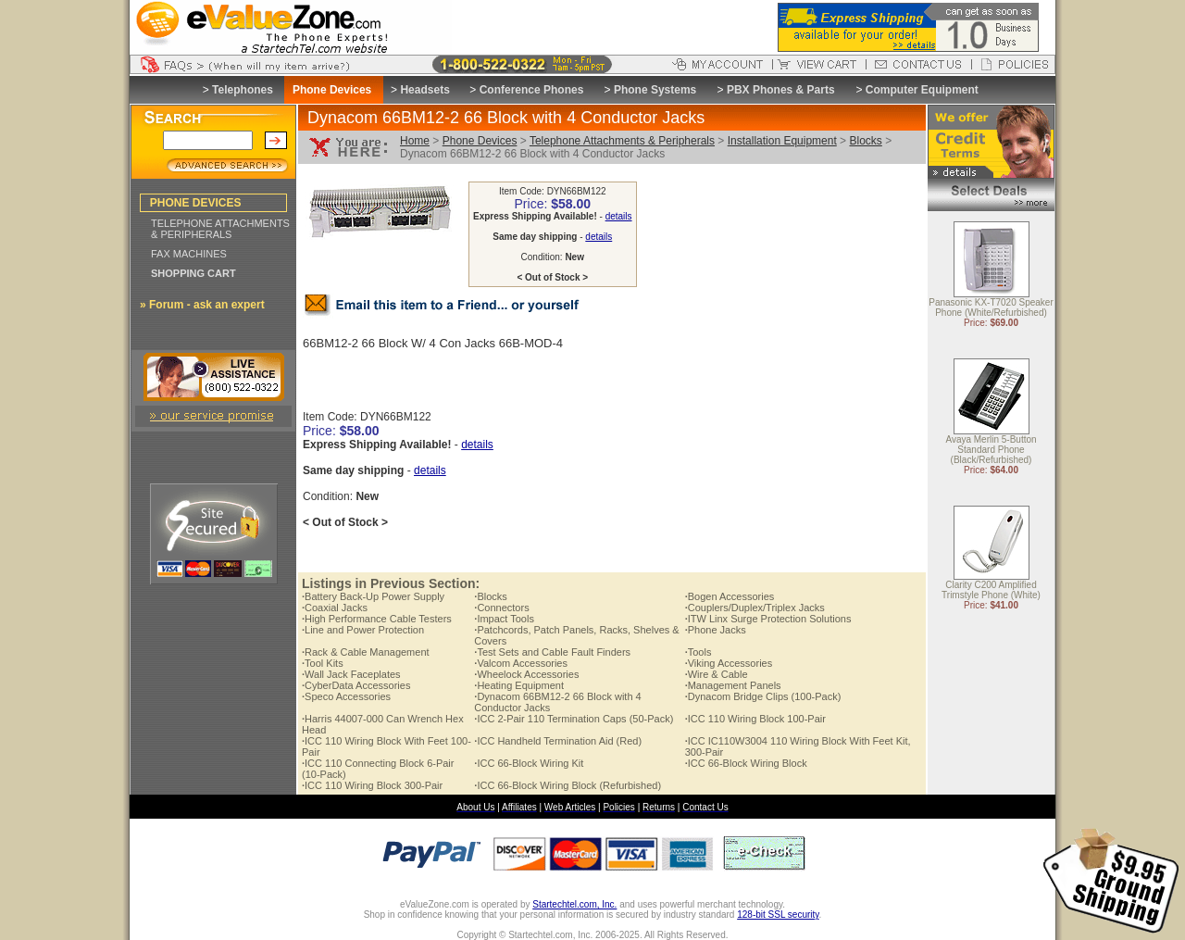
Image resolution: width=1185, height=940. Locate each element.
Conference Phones (532, 89)
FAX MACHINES (189, 253)
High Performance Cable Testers (377, 618)
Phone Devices (480, 140)
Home (415, 140)
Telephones (242, 89)
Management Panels (733, 685)
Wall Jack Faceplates (351, 674)
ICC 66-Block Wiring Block (746, 763)
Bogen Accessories (730, 596)
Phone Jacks (715, 629)
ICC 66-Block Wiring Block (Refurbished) (567, 785)
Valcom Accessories (521, 663)
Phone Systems (655, 89)
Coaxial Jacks (335, 607)
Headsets (424, 89)
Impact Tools (504, 618)
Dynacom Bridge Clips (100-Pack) (763, 696)
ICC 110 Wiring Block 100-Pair (755, 718)
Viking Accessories (729, 663)
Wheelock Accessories (526, 674)
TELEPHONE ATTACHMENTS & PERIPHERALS (220, 229)
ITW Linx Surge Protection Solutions (768, 618)
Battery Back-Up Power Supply (373, 596)
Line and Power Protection (363, 629)
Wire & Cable (716, 674)
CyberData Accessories (356, 685)
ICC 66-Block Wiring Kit (528, 763)
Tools (698, 652)
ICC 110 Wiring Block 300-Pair (372, 785)
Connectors (501, 607)
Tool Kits (322, 663)
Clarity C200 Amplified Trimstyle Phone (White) (991, 590)
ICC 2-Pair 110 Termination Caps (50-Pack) (573, 718)
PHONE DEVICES (196, 202)
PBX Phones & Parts (781, 89)
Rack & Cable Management (366, 652)
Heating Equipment (519, 685)
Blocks (865, 140)
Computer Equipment (922, 89)
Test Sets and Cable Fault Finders (552, 652)
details (618, 216)
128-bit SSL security (777, 914)
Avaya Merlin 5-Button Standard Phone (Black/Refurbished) (990, 450)
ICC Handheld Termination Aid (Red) (558, 740)
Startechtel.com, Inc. (574, 904)
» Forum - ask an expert (202, 304)
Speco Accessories (346, 696)
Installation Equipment (782, 140)
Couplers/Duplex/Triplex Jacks (755, 607)
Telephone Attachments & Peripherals (622, 140)
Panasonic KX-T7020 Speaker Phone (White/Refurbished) (991, 308)
